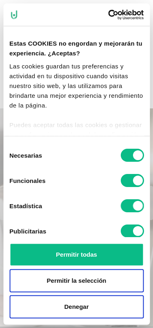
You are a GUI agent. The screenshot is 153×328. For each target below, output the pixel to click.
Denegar (76, 306)
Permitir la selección (76, 280)
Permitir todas (76, 254)
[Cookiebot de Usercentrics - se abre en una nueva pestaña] (109, 14)
